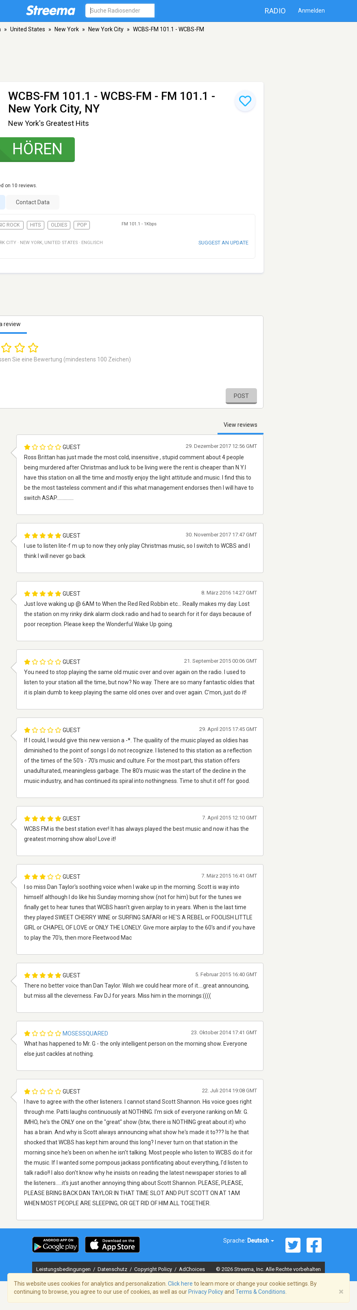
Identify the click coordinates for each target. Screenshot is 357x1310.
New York (66, 29)
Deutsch (260, 1240)
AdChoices (192, 1269)
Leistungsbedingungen (64, 1269)
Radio (275, 10)
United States (27, 29)
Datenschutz (113, 1269)
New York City (106, 29)
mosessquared (85, 1033)
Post (241, 396)
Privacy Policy (205, 1291)
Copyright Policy (153, 1269)
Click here (180, 1283)
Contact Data (33, 202)
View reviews (240, 425)
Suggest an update (223, 243)
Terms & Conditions (260, 1291)
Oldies (59, 225)
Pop (82, 225)
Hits (35, 225)
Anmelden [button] (311, 10)
